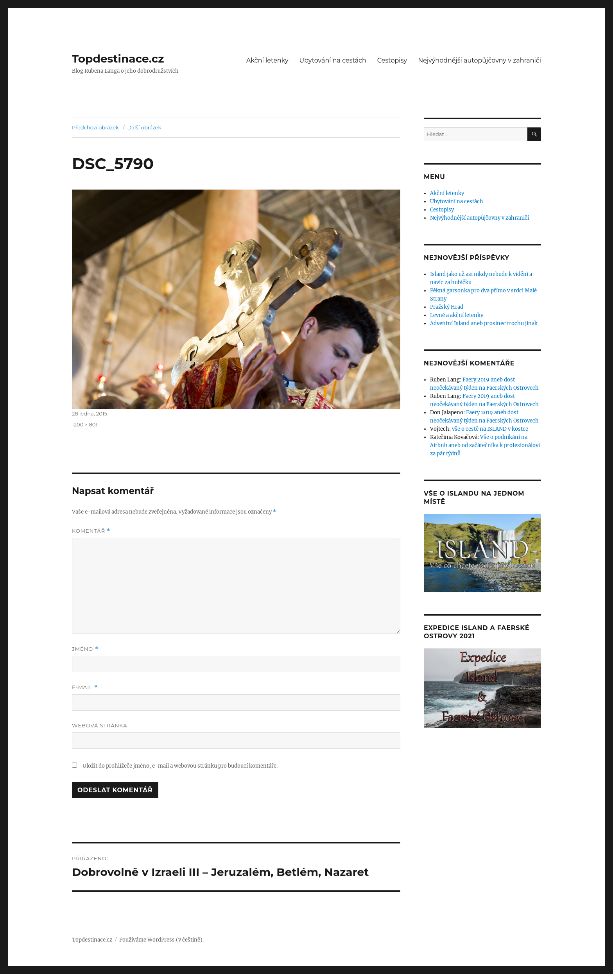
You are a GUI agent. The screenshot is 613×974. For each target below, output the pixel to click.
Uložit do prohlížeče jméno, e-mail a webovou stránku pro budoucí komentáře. (180, 766)
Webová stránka (99, 725)
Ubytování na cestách (332, 60)
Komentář (91, 531)
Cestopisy (392, 60)
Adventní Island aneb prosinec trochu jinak (484, 323)
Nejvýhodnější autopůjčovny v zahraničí (479, 60)
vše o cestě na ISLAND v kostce (490, 429)
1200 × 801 (84, 424)
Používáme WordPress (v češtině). (161, 939)
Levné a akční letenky (456, 315)
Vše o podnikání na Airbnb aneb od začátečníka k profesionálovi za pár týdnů (485, 445)
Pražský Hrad (446, 307)
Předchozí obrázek (95, 127)
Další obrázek (144, 127)
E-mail (85, 687)
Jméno (85, 649)
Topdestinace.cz (118, 58)
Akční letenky (267, 60)
